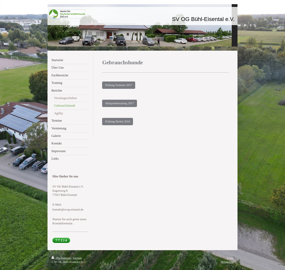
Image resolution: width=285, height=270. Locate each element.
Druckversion (61, 258)
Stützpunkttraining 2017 (119, 103)
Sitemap (77, 258)
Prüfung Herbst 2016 (117, 121)
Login (230, 258)
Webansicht (227, 262)
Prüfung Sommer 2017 (118, 85)
